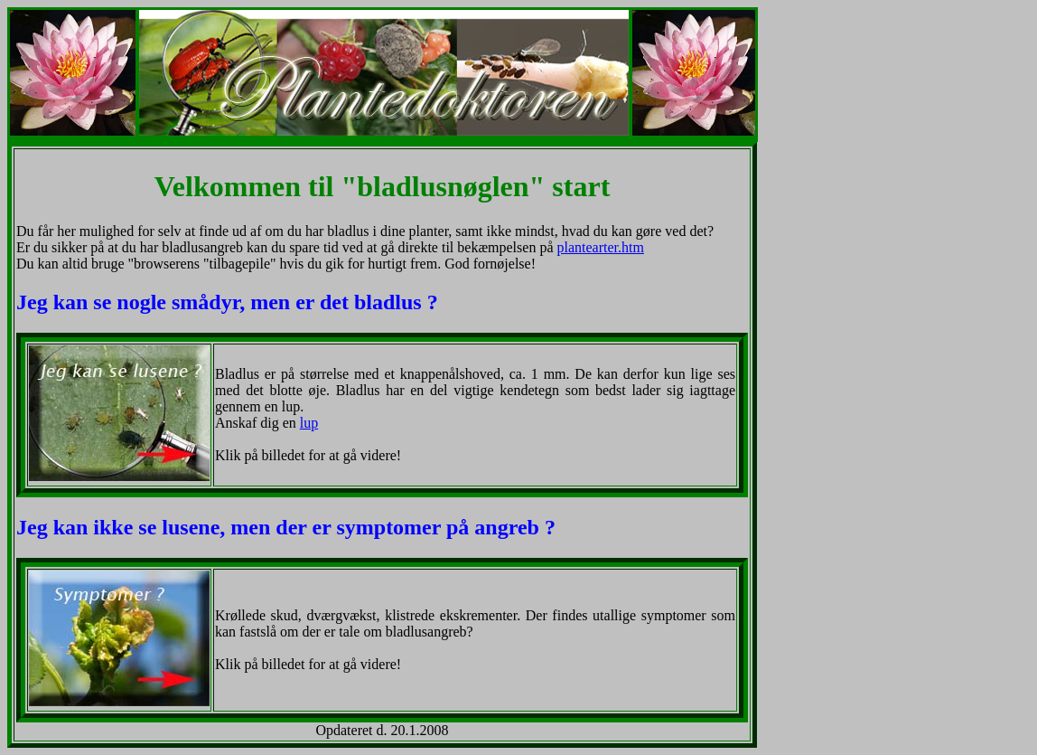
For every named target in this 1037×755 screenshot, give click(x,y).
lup (309, 422)
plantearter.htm (599, 247)
